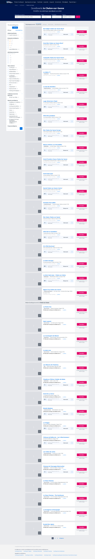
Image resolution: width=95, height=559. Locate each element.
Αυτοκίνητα (58, 2)
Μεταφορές (65, 2)
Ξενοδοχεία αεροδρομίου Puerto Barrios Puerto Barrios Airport (65, 555)
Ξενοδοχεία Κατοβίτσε (19, 555)
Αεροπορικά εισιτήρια (30, 2)
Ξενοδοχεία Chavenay (47, 551)
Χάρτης (15, 27)
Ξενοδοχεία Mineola (38, 555)
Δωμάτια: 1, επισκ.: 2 (67, 16)
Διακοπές (46, 2)
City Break (39, 2)
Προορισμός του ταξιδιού (19, 14)
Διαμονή (52, 2)
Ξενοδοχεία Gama (47, 555)
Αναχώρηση (54, 14)
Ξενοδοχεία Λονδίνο (29, 555)
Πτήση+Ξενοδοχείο (19, 2)
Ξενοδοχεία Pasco (18, 551)
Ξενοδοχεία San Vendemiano (58, 551)
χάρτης (58, 31)
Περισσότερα (72, 2)
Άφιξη (42, 14)
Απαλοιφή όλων (19, 30)
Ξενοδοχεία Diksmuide (37, 551)
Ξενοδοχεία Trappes (27, 551)
